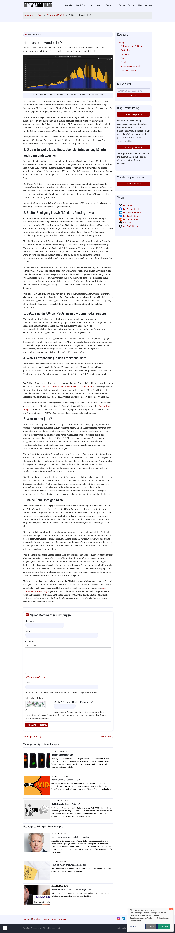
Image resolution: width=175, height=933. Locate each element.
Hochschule (126, 54)
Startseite (68, 5)
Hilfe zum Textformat (35, 677)
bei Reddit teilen (130, 219)
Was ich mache (96, 5)
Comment (30, 641)
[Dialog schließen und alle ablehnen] (171, 909)
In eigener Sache (128, 70)
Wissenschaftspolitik (131, 66)
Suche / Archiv (50, 919)
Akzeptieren (164, 926)
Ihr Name (29, 621)
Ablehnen (151, 926)
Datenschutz (122, 928)
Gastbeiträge (127, 50)
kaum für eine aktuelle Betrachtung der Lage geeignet (67, 386)
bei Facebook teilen (132, 209)
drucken (127, 223)
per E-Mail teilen (131, 226)
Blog (40, 15)
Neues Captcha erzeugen (26, 710)
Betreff (28, 631)
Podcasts (125, 58)
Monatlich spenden (133, 114)
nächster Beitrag (105, 736)
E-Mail (28, 683)
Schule (124, 62)
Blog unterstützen (145, 5)
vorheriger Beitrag (32, 736)
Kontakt (27, 919)
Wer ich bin (110, 5)
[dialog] (150, 919)
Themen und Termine (126, 5)
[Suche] (133, 90)
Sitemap (62, 919)
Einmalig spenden (133, 147)
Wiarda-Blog (81, 5)
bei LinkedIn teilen (132, 212)
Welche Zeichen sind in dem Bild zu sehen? (73, 702)
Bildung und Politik (56, 15)
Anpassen (133, 926)
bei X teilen (128, 205)
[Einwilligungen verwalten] (5, 928)
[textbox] (68, 660)
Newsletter (37, 919)
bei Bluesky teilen (131, 216)
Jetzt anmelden (133, 184)
